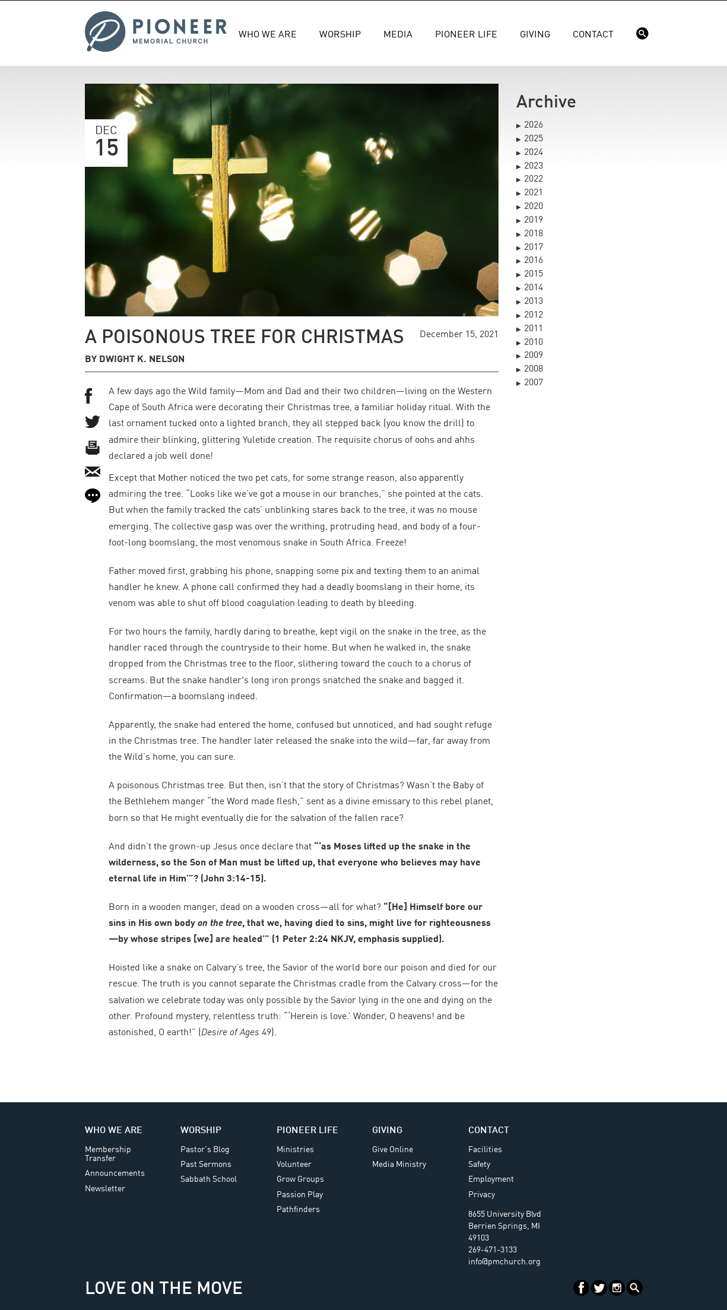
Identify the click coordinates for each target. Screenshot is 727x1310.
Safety (479, 1164)
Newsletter (105, 1189)
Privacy (481, 1195)
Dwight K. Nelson (142, 359)
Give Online (392, 1150)
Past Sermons (205, 1164)
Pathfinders (298, 1210)
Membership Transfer (108, 1154)
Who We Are (268, 35)
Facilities (485, 1150)
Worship (340, 35)
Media (397, 35)
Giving (535, 35)
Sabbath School (208, 1179)
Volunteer (294, 1164)
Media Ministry (399, 1164)
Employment (491, 1179)
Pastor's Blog (205, 1150)
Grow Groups (300, 1179)
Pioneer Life (466, 35)
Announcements (115, 1173)
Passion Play (300, 1195)
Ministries (295, 1150)
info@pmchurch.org (504, 1262)
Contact (593, 35)
